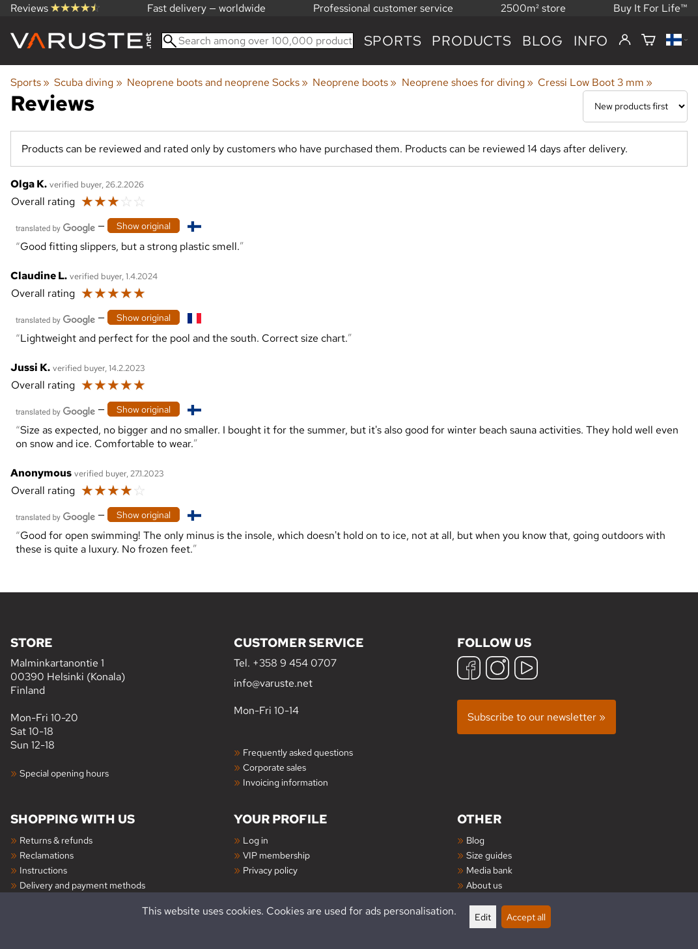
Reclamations (47, 855)
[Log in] (625, 40)
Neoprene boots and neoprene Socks (217, 82)
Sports (393, 40)
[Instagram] (497, 669)
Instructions (43, 870)
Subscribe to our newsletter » (537, 717)
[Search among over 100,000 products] (257, 41)
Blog (475, 840)
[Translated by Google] (55, 227)
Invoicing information (285, 782)
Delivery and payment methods (82, 885)
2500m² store (533, 8)
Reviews (55, 8)
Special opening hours (64, 773)
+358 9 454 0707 (295, 663)
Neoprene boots (355, 82)
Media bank (489, 870)
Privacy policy (270, 870)
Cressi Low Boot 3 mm (595, 82)
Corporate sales (274, 767)
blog (542, 40)
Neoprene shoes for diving (467, 82)
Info (591, 40)
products (471, 40)
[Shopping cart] (648, 41)
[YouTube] (526, 669)
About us (484, 885)
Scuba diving (88, 82)
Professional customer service (383, 8)
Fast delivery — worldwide (206, 8)
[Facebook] (469, 669)
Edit (483, 917)
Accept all (526, 917)
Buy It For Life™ (650, 8)
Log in (255, 840)
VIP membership (276, 855)
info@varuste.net (273, 683)
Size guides (489, 855)
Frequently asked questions (298, 752)
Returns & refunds (56, 840)
